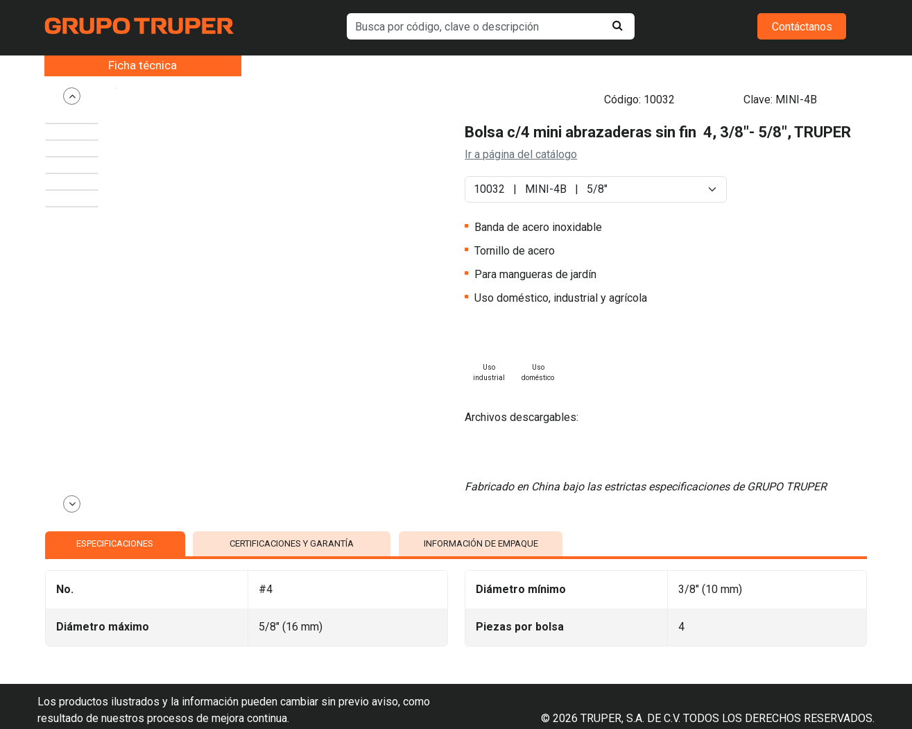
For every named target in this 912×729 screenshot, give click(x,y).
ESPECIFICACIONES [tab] (114, 505)
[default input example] (490, 26)
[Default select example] (596, 168)
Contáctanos (802, 26)
